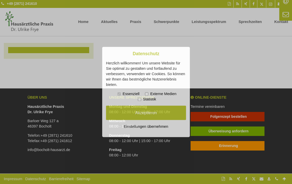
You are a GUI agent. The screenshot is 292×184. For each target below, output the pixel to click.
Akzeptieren (146, 112)
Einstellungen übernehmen (146, 127)
